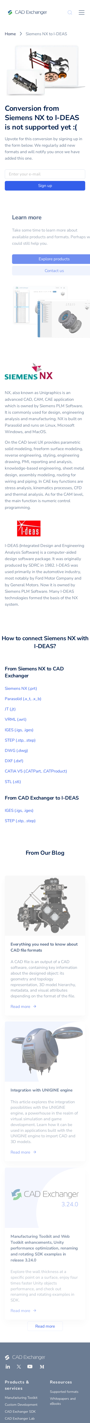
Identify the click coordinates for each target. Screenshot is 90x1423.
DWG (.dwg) (16, 750)
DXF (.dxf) (14, 761)
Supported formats (64, 1391)
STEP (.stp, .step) (20, 740)
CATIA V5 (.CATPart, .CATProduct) (36, 771)
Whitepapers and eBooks (63, 1401)
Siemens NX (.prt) (21, 688)
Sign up (45, 185)
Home (10, 34)
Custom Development (21, 1404)
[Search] (70, 12)
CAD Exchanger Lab (20, 1418)
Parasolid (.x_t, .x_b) (23, 699)
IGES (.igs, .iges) (19, 730)
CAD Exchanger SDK (20, 1411)
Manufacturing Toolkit (21, 1397)
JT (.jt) (10, 709)
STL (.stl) (13, 781)
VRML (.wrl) (15, 719)
